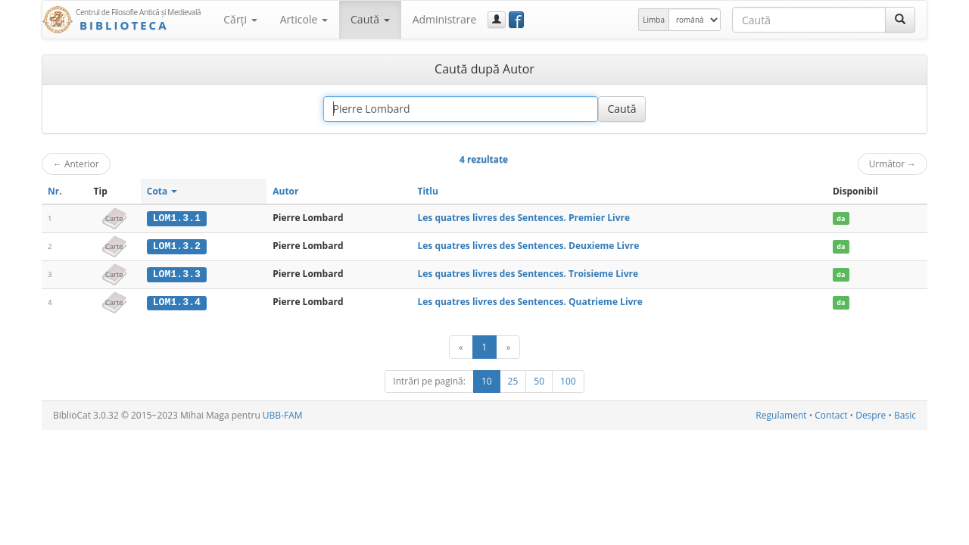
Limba (654, 19)
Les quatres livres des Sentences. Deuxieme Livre (528, 245)
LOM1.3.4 (177, 301)
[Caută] (900, 20)
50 (539, 380)
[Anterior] (461, 346)
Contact (831, 414)
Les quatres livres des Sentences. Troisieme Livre (527, 272)
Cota (162, 191)
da (841, 218)
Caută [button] (370, 19)
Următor (892, 163)
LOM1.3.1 (177, 218)
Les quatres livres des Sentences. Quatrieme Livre (529, 300)
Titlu (427, 191)
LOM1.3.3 (177, 273)
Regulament (781, 414)
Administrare (445, 19)
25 (513, 380)
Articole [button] (304, 19)
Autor (285, 191)
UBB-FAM (283, 414)
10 (486, 380)
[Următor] (508, 346)
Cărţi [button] (240, 19)
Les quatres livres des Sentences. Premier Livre (523, 217)
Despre (870, 414)
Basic (905, 414)
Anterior (76, 163)
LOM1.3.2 (177, 246)
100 (568, 380)
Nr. (55, 191)
